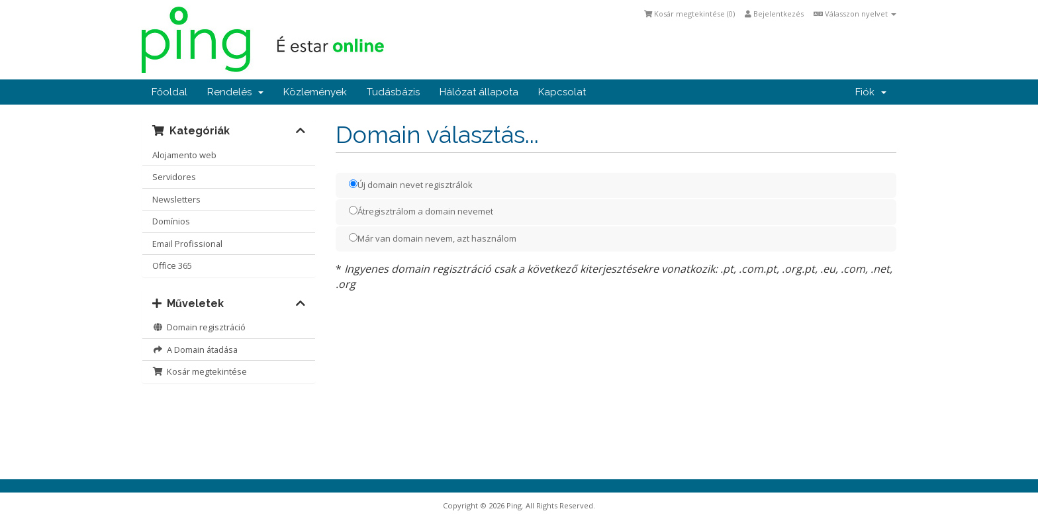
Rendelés (235, 92)
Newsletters (176, 199)
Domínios (171, 221)
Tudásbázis (393, 92)
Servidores (174, 177)
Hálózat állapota (479, 92)
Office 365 (172, 265)
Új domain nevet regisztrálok (411, 185)
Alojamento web (184, 155)
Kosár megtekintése (199, 371)
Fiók (870, 92)
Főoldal (169, 92)
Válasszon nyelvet (855, 14)
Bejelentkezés (774, 14)
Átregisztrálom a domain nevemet (421, 211)
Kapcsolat (562, 92)
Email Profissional (187, 244)
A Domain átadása (195, 349)
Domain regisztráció (199, 327)
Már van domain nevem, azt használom (432, 238)
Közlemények (315, 92)
